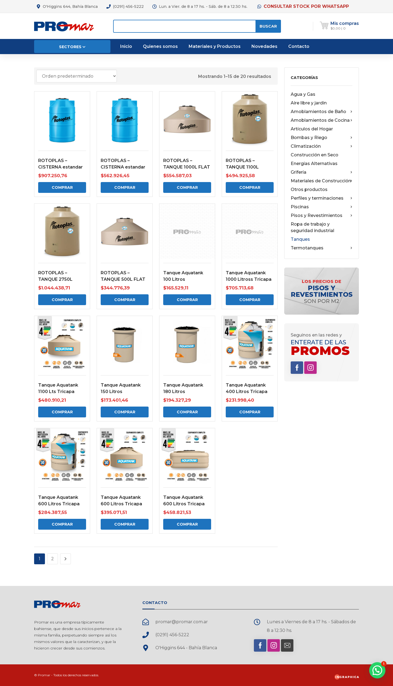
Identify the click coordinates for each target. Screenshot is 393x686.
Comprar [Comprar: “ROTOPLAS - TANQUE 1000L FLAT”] (187, 187)
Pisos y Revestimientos (321, 215)
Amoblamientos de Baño (321, 111)
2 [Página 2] (52, 558)
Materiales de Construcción (321, 181)
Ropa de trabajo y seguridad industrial (312, 227)
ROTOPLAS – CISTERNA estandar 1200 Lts (60, 167)
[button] (377, 670)
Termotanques (321, 248)
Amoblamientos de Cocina (321, 120)
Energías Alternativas (314, 163)
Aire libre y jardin (309, 102)
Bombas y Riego (321, 137)
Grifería (321, 172)
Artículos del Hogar (312, 128)
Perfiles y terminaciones (321, 198)
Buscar (268, 26)
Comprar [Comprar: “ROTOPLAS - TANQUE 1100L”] (249, 187)
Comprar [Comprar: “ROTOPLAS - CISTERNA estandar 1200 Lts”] (62, 187)
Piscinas (321, 207)
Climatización (321, 146)
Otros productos (309, 189)
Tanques (300, 239)
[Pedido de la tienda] (76, 76)
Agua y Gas (303, 94)
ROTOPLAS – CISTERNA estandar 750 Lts (123, 167)
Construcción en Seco (314, 154)
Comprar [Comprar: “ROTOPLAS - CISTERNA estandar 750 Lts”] (124, 187)
